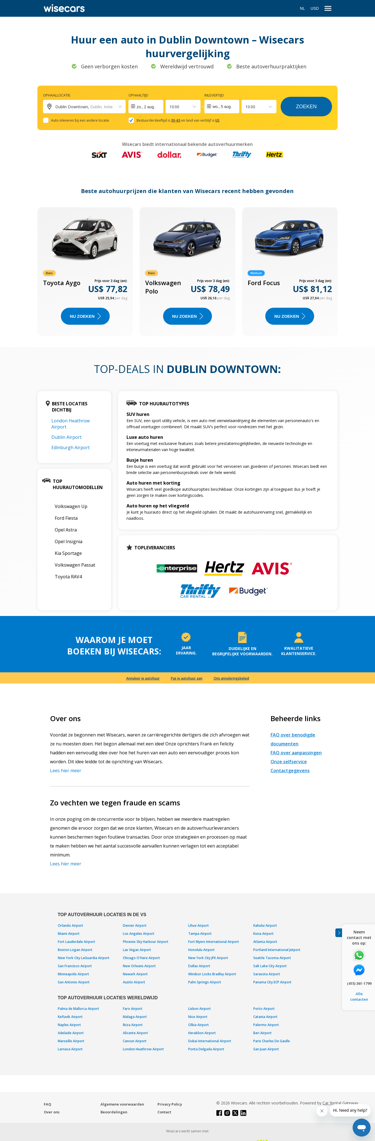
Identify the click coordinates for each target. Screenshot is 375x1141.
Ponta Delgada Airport (206, 1049)
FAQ (47, 1104)
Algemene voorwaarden (122, 1104)
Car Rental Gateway (340, 1103)
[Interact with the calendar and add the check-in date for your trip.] (145, 106)
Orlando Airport (70, 925)
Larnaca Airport (70, 1049)
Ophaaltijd (138, 95)
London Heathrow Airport (143, 1049)
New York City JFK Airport (208, 957)
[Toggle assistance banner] (338, 932)
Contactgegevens (290, 770)
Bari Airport (262, 1033)
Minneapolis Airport (73, 974)
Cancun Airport (135, 1041)
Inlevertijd (214, 95)
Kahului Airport (265, 925)
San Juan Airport (266, 1049)
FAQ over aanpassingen (296, 753)
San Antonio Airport (74, 982)
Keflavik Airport (70, 1016)
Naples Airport (69, 1024)
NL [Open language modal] (302, 8)
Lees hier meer (65, 770)
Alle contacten (359, 996)
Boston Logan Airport (75, 949)
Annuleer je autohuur (143, 678)
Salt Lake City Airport (270, 966)
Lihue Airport (198, 925)
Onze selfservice (289, 762)
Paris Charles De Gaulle (271, 1041)
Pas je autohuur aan (186, 678)
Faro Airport (132, 1008)
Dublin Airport (66, 437)
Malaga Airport (135, 1016)
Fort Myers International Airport (213, 941)
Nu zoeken (85, 316)
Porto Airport (264, 1008)
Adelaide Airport (71, 1033)
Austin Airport (134, 982)
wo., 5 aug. (222, 106)
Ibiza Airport (133, 1024)
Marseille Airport (71, 1041)
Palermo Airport (266, 1024)
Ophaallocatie (56, 95)
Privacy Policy (169, 1104)
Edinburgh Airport (70, 447)
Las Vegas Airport (137, 949)
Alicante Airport (135, 1033)
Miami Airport (69, 933)
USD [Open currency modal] (314, 8)
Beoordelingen (114, 1112)
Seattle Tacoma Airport (272, 957)
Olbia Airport (198, 1024)
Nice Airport (197, 1016)
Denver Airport (135, 925)
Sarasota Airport (266, 974)
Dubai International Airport (209, 1041)
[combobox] (170, 106)
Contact (164, 1112)
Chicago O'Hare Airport (141, 957)
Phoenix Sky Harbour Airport (145, 941)
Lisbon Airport (199, 1008)
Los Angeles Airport (138, 933)
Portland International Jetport (276, 949)
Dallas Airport (199, 966)
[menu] (327, 8)
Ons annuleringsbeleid (231, 678)
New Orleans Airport (139, 966)
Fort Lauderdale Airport (76, 941)
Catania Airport (265, 1016)
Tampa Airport (200, 933)
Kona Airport (263, 933)
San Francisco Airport (75, 966)
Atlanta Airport (265, 941)
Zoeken (306, 106)
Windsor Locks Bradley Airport (212, 974)
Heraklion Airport (202, 1033)
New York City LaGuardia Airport (83, 957)
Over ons (51, 1112)
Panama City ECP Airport (272, 982)
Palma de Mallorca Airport (78, 1008)
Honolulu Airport (201, 949)
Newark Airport (135, 974)
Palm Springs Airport (204, 982)
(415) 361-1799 (359, 983)
